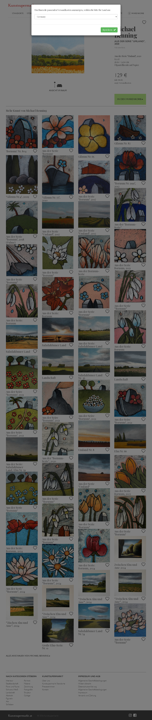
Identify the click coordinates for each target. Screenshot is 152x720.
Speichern (109, 29)
